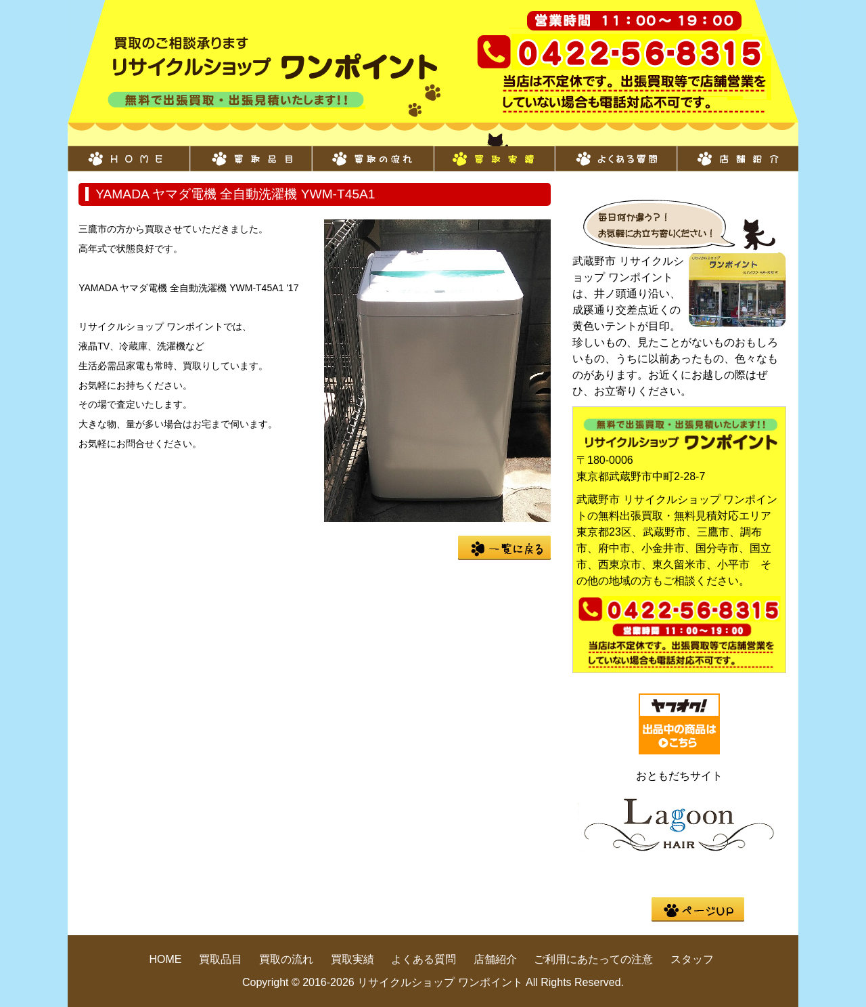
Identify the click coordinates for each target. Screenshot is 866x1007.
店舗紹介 (737, 151)
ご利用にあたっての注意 (593, 959)
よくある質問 (616, 151)
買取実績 (494, 151)
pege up (698, 909)
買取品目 (250, 151)
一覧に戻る (504, 548)
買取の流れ (372, 151)
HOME (128, 151)
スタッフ (692, 959)
